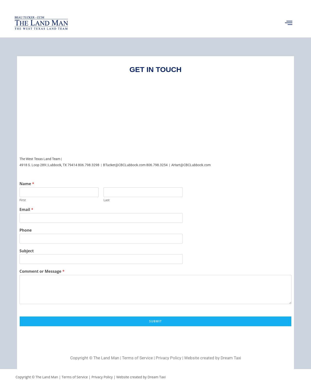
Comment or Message (42, 271)
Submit (155, 321)
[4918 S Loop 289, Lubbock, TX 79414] (155, 114)
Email (26, 209)
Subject (26, 250)
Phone (25, 230)
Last (107, 200)
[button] (288, 23)
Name (26, 183)
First (22, 200)
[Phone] (101, 239)
